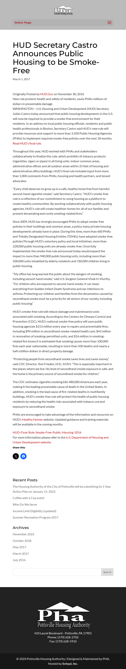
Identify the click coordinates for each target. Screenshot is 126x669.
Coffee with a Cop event (28, 498)
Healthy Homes (32, 419)
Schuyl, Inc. (70, 663)
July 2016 (19, 560)
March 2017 (21, 553)
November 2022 (23, 534)
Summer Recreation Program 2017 (35, 517)
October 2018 (22, 540)
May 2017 (19, 547)
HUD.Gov (46, 94)
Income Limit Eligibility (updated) (34, 511)
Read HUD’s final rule (27, 143)
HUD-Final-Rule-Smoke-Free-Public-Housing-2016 (47, 432)
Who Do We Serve (25, 504)
